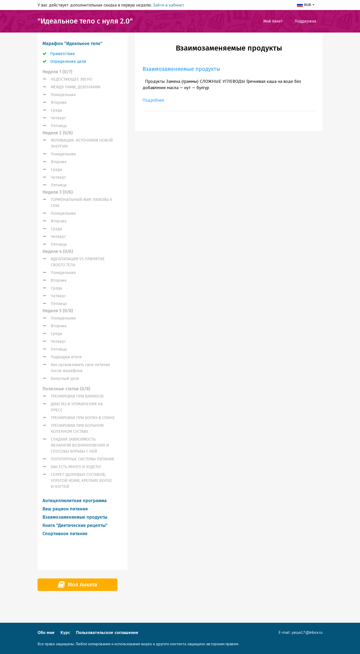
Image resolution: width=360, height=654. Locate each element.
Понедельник (63, 94)
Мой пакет (272, 21)
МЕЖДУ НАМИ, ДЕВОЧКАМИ (75, 87)
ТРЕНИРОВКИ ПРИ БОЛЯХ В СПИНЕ (83, 417)
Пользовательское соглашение (107, 632)
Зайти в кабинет (168, 5)
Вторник (58, 102)
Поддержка (305, 21)
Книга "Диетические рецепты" (75, 525)
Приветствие (62, 53)
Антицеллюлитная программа (74, 500)
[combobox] (305, 4)
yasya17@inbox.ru (307, 632)
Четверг (58, 118)
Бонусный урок (65, 378)
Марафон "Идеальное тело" (72, 43)
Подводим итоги (66, 357)
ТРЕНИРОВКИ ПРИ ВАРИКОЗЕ (77, 396)
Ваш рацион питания (65, 509)
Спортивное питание (65, 533)
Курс (65, 632)
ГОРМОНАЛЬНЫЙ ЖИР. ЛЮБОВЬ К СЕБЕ (81, 202)
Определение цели (68, 61)
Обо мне (46, 632)
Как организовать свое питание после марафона (80, 367)
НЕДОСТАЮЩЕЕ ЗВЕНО (71, 79)
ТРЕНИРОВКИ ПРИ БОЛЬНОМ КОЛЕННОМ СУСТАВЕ (77, 428)
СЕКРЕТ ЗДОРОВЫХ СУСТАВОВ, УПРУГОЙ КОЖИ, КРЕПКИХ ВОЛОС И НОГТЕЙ (81, 480)
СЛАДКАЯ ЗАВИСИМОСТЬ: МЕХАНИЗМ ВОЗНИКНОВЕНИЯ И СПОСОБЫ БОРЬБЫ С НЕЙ (80, 445)
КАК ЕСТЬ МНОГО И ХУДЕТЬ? (76, 466)
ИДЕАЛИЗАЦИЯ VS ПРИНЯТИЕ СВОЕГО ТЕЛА (78, 261)
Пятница (59, 125)
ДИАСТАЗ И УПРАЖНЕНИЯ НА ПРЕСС (77, 407)
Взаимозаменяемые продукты (74, 517)
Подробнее (153, 100)
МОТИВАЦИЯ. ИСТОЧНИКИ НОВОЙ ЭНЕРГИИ (82, 143)
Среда (56, 110)
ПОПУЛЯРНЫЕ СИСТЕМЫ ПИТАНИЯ (82, 459)
